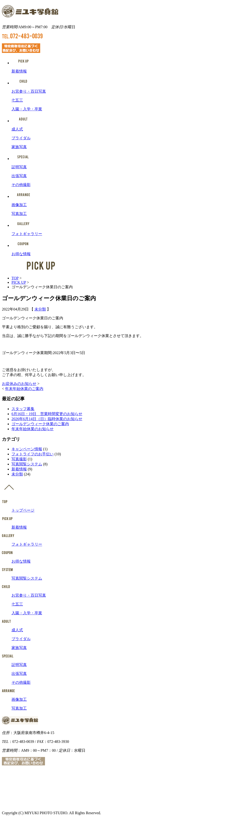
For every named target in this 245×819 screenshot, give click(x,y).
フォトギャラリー (26, 234)
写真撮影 (19, 459)
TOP (14, 278)
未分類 (40, 309)
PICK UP (18, 282)
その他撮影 (21, 185)
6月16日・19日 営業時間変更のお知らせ (46, 414)
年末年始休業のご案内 (24, 389)
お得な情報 (21, 254)
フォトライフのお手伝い (32, 454)
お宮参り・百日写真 (28, 91)
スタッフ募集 (22, 409)
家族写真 (19, 147)
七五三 (17, 100)
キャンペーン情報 (26, 449)
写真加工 (19, 214)
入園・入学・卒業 (26, 109)
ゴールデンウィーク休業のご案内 (40, 424)
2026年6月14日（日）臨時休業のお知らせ (46, 419)
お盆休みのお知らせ (19, 384)
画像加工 (19, 205)
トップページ (22, 510)
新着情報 (19, 71)
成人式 (17, 129)
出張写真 (19, 176)
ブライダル (21, 138)
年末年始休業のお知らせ (32, 429)
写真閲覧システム (26, 464)
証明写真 (19, 167)
